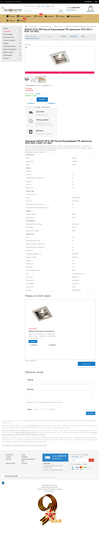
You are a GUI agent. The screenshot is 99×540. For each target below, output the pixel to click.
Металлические (58, 26)
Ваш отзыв (30, 389)
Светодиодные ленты (9, 46)
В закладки (31, 103)
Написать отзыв (46, 107)
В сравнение (51, 103)
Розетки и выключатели (10, 49)
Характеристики (74, 36)
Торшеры (5, 43)
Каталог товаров (24, 16)
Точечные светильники (45, 26)
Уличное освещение (9, 40)
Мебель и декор (8, 52)
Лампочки (6, 58)
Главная (10, 16)
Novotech (37, 85)
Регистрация (88, 1)
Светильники (7, 31)
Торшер (48, 6)
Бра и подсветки (8, 34)
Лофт (43, 6)
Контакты (60, 16)
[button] (97, 1)
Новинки (21, 20)
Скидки (38, 15)
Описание (63, 36)
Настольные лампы (8, 37)
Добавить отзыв (86, 364)
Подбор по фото (9, 2)
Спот (52, 6)
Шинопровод (75, 456)
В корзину (42, 99)
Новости (10, 20)
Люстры (5, 28)
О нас (2, 2)
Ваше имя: (30, 380)
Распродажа (9, 454)
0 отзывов (49, 36)
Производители (74, 16)
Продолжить (90, 413)
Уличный (85, 454)
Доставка (49, 16)
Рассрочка (18, 2)
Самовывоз (25, 456)
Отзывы (83, 36)
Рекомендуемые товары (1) (32, 38)
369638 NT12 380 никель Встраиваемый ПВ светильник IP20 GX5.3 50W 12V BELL (55, 331)
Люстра (38, 6)
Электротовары (7, 55)
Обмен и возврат (10, 463)
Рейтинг (30, 409)
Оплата (23, 454)
